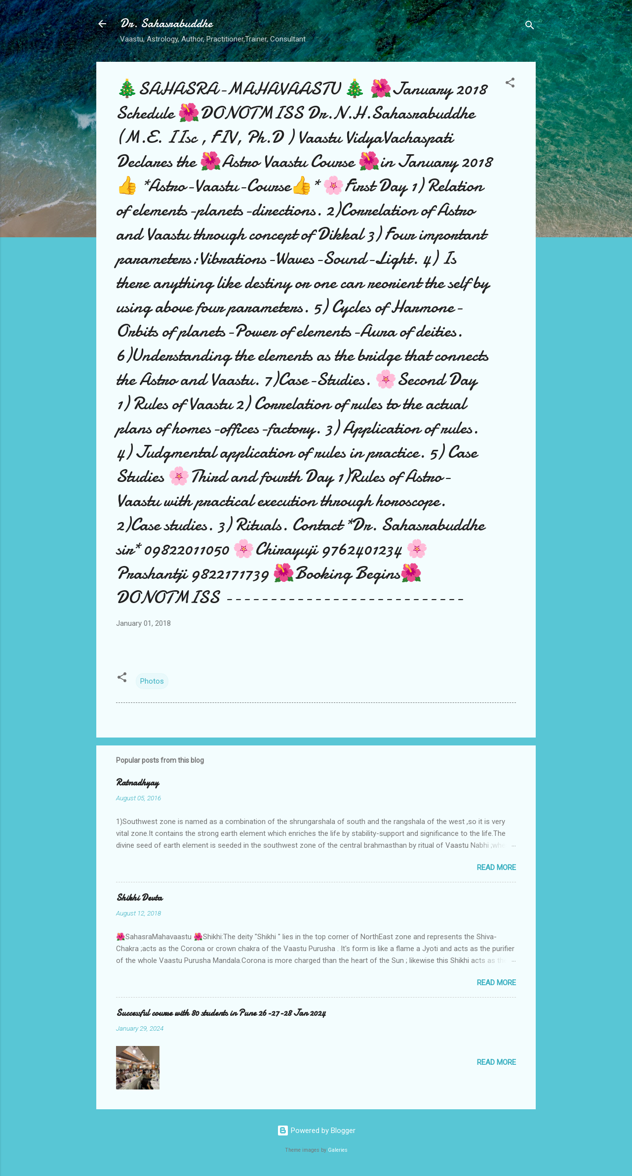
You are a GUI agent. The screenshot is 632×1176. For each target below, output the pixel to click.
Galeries (338, 1150)
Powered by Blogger (316, 1130)
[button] (510, 84)
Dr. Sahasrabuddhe (166, 23)
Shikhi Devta (139, 898)
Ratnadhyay (137, 783)
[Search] (530, 27)
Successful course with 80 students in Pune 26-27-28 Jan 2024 (220, 1013)
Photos (152, 681)
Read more (496, 867)
